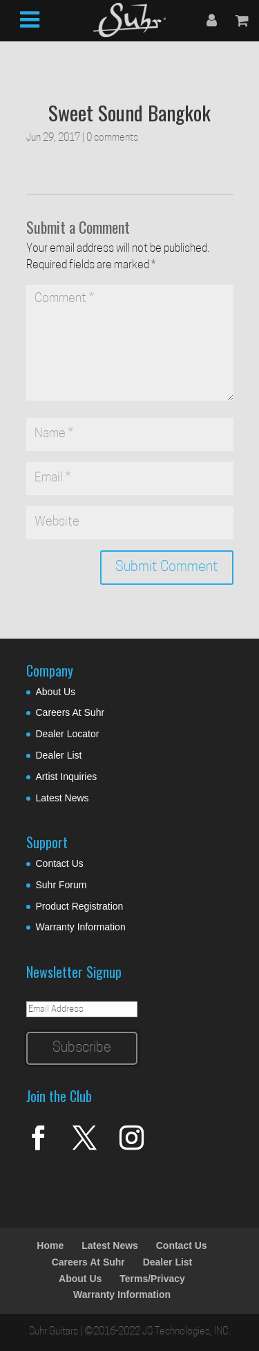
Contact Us (60, 863)
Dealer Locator (67, 733)
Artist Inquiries (66, 776)
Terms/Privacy (152, 1278)
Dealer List (59, 755)
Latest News (62, 797)
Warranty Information (81, 926)
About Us (56, 691)
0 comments (112, 138)
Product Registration (80, 906)
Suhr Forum (61, 884)
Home (50, 1245)
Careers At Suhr (70, 712)
